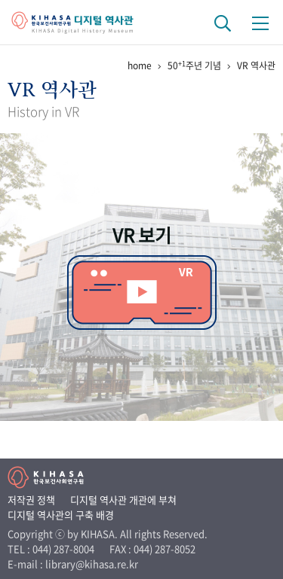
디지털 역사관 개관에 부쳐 (123, 499)
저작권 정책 (31, 499)
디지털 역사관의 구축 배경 (61, 514)
